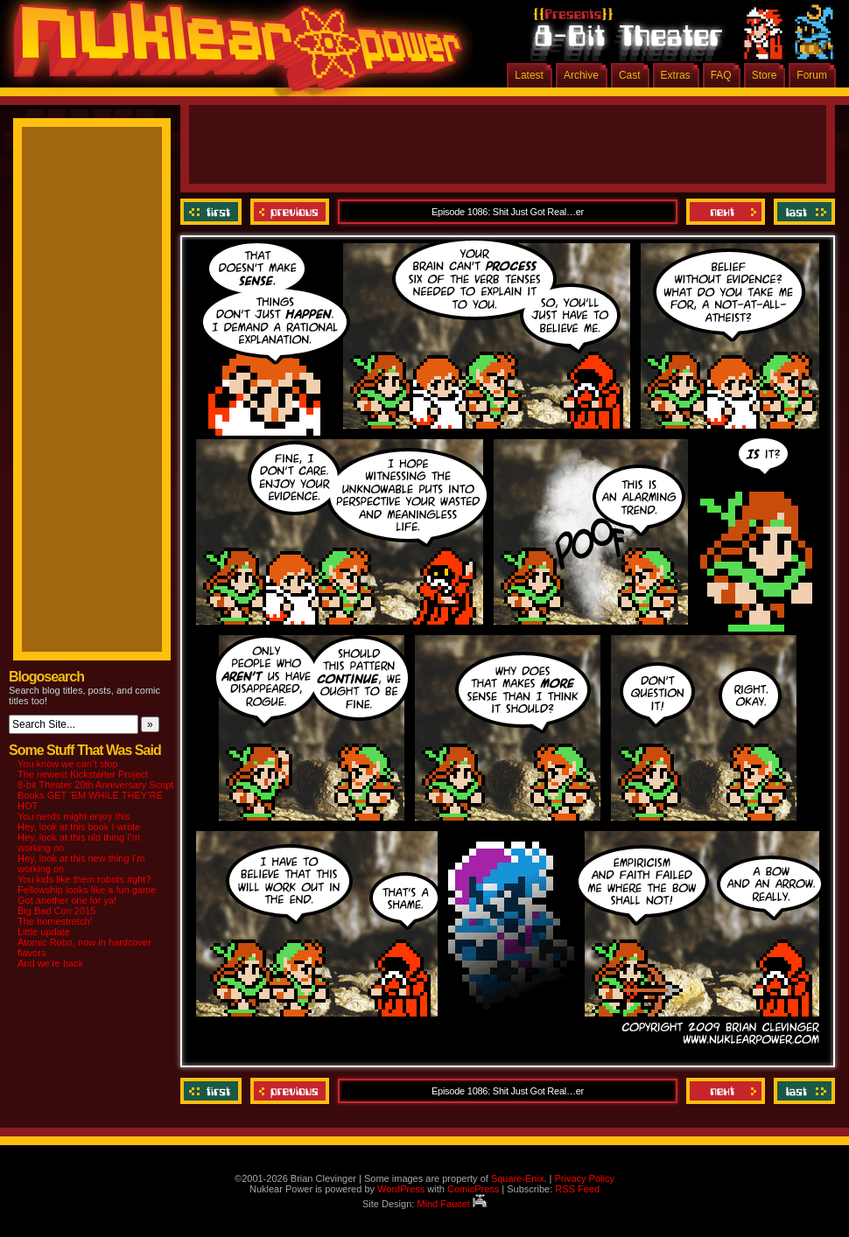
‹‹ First (213, 212)
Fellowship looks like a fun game (87, 889)
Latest (529, 75)
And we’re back (50, 963)
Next (725, 212)
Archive (581, 75)
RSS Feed (577, 1189)
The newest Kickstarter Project (83, 774)
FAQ (721, 75)
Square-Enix (517, 1178)
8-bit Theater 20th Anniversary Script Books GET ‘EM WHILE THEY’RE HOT (95, 795)
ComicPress (473, 1189)
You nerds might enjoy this (74, 816)
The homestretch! (55, 921)
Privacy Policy (584, 1178)
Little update (44, 931)
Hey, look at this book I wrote (79, 826)
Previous (289, 212)
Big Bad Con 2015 (56, 910)
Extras (676, 75)
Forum (811, 75)
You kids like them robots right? (84, 879)
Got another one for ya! (67, 900)
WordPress (400, 1189)
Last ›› (802, 212)
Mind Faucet (452, 1204)
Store (764, 75)
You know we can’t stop (68, 763)
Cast (630, 75)
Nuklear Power (232, 52)
